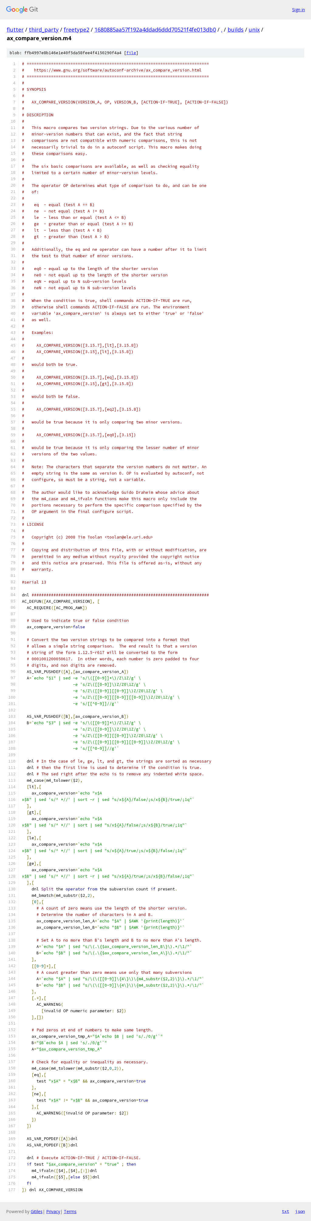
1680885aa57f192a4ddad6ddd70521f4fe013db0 (155, 29)
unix (254, 29)
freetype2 (76, 29)
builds (235, 29)
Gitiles (37, 1211)
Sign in (298, 9)
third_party (44, 29)
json (300, 1211)
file (131, 52)
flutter (15, 29)
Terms (70, 1211)
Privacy (53, 1211)
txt (285, 1211)
